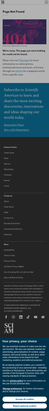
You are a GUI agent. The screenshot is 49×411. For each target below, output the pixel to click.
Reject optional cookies (24, 406)
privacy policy (16, 381)
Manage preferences (12, 388)
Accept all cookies (25, 399)
